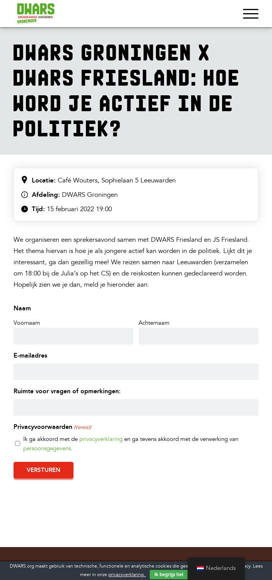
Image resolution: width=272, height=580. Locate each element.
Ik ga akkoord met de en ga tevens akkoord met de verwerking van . (130, 443)
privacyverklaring (101, 439)
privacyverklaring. (127, 575)
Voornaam (27, 323)
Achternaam (154, 323)
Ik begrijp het (168, 574)
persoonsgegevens (47, 448)
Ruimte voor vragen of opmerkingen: (67, 391)
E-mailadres (30, 355)
